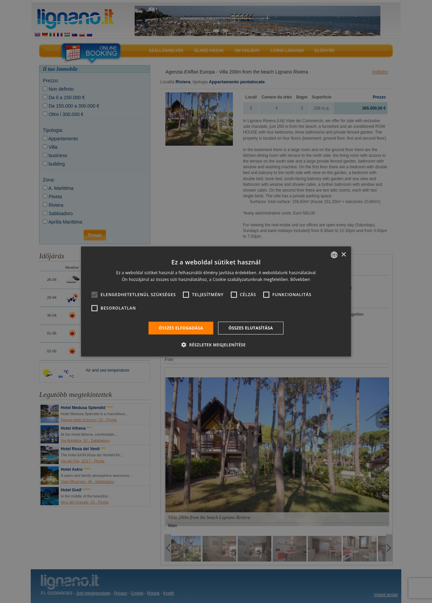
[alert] (216, 301)
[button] (216, 344)
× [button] (343, 254)
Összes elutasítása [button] (250, 328)
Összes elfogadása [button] (181, 328)
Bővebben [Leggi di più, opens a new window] (300, 279)
